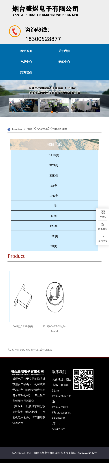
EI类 (54, 216)
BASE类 (54, 155)
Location (17, 129)
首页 (30, 129)
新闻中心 (64, 61)
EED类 (53, 175)
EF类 (54, 205)
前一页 (34, 349)
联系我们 (26, 72)
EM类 (53, 226)
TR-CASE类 (60, 129)
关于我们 (64, 51)
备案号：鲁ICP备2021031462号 (79, 452)
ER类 (53, 246)
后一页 (43, 349)
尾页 (49, 349)
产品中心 (26, 61)
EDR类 (53, 165)
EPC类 (54, 236)
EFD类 (54, 195)
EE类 (53, 185)
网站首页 (26, 51)
